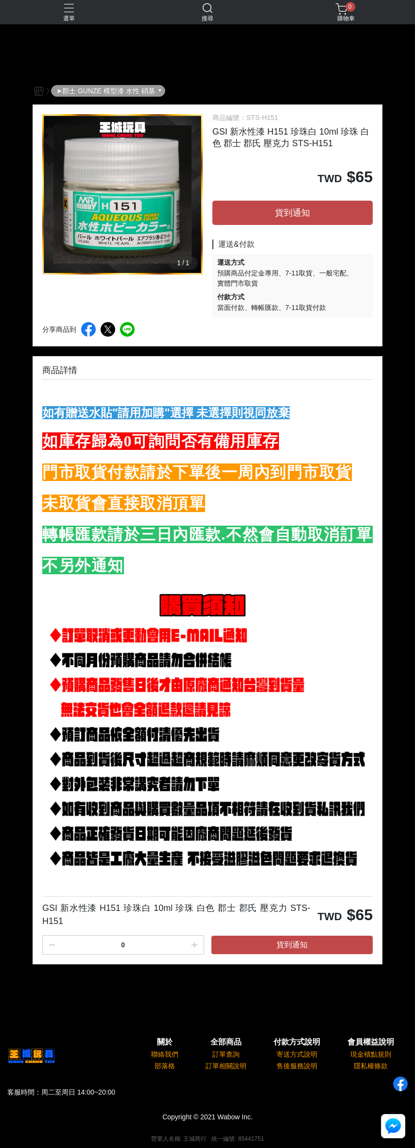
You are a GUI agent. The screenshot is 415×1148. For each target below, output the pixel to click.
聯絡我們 (164, 1054)
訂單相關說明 (226, 1065)
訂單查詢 (226, 1054)
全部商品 (226, 1042)
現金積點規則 (370, 1054)
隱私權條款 (371, 1065)
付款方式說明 (297, 1042)
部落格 (165, 1065)
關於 (165, 1042)
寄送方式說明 (297, 1054)
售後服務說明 (297, 1065)
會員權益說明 (370, 1042)
